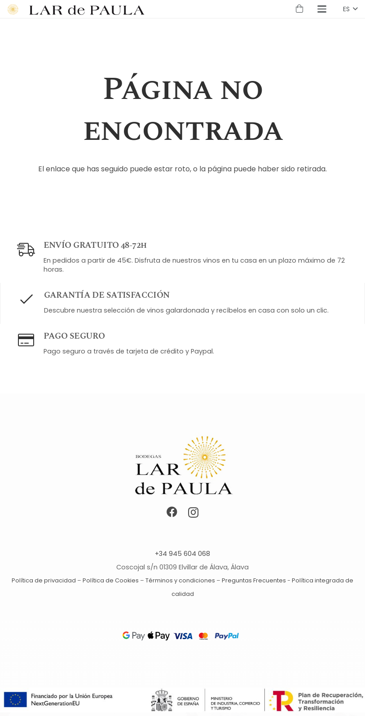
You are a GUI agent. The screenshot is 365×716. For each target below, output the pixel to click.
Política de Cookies (111, 580)
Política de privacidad (44, 580)
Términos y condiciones (180, 580)
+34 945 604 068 (182, 553)
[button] (322, 8)
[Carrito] (299, 9)
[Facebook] (172, 511)
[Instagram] (193, 512)
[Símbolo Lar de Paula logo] (13, 9)
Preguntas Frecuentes (254, 580)
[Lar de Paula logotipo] (87, 9)
